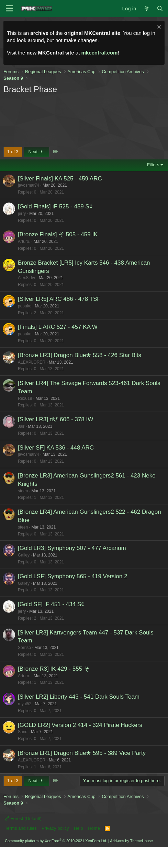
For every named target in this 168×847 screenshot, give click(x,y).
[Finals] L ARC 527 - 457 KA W (58, 327)
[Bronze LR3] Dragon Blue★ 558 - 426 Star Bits (79, 355)
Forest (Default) (23, 818)
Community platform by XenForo (56, 841)
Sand (22, 731)
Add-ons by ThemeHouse (131, 841)
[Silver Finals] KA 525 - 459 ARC (60, 178)
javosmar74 (28, 185)
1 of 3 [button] (13, 151)
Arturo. (24, 241)
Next (37, 151)
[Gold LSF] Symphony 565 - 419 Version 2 (72, 576)
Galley (24, 555)
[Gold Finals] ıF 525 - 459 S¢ (55, 206)
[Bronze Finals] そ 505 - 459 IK (58, 234)
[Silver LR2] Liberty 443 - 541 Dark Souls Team (78, 696)
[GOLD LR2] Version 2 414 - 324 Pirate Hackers (80, 725)
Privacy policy (55, 828)
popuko (24, 306)
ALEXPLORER (31, 362)
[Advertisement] (64, 119)
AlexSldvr (26, 277)
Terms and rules (20, 828)
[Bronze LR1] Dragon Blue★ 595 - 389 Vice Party (82, 753)
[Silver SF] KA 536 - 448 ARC (56, 447)
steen (23, 491)
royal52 (24, 703)
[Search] (160, 8)
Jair (21, 426)
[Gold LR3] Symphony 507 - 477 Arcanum (72, 548)
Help (78, 828)
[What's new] (146, 8)
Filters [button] (153, 164)
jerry (22, 213)
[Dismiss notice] (158, 27)
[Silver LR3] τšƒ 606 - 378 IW (55, 419)
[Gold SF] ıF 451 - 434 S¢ (51, 604)
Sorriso (24, 647)
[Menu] (9, 8)
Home (94, 828)
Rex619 (25, 398)
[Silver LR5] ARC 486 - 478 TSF (59, 299)
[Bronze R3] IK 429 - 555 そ (54, 669)
